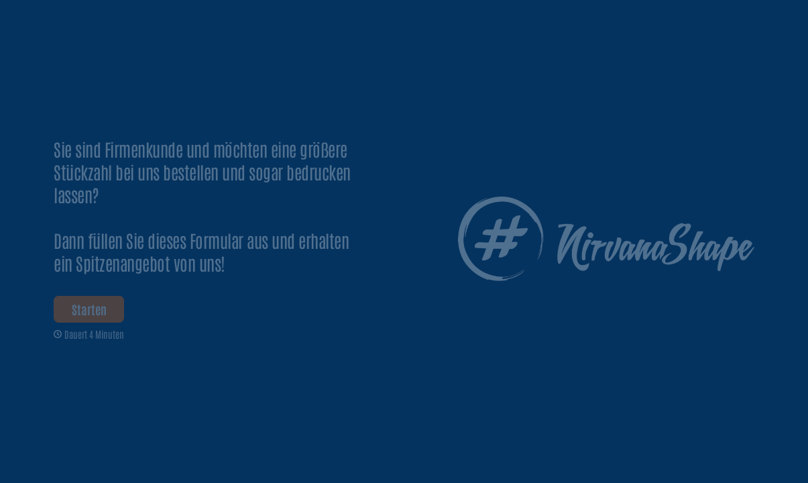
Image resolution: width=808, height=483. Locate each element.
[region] (131, 431)
